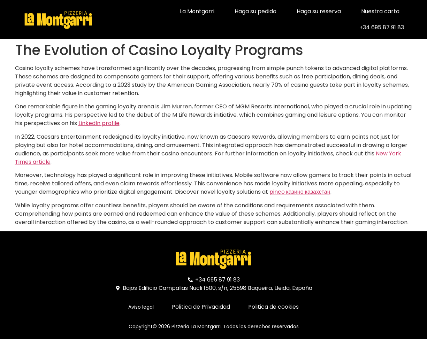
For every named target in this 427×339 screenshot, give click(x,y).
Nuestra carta (380, 11)
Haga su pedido (255, 11)
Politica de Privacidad (201, 307)
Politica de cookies (273, 307)
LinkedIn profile (99, 123)
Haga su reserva (319, 11)
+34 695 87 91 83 (381, 27)
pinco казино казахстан (299, 192)
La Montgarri (197, 11)
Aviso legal (141, 306)
